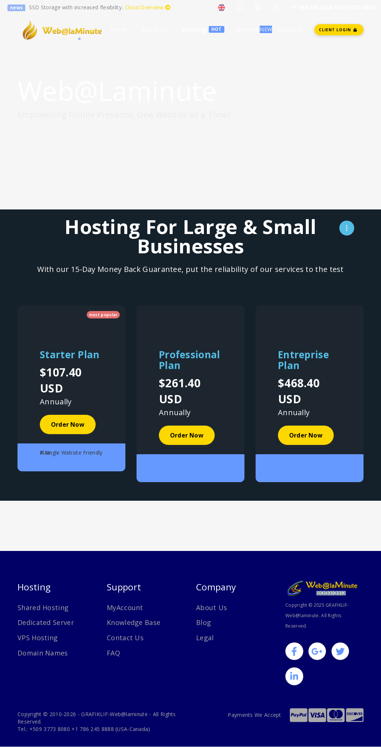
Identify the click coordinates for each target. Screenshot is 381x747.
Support (289, 29)
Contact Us (125, 637)
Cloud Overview (148, 7)
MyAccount (125, 607)
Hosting (194, 29)
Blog (203, 622)
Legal (205, 637)
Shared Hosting (42, 607)
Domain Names (42, 652)
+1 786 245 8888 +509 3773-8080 (332, 7)
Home (118, 29)
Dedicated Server (45, 622)
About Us (154, 29)
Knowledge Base (133, 622)
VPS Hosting (37, 637)
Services (247, 29)
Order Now (67, 424)
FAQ (113, 652)
